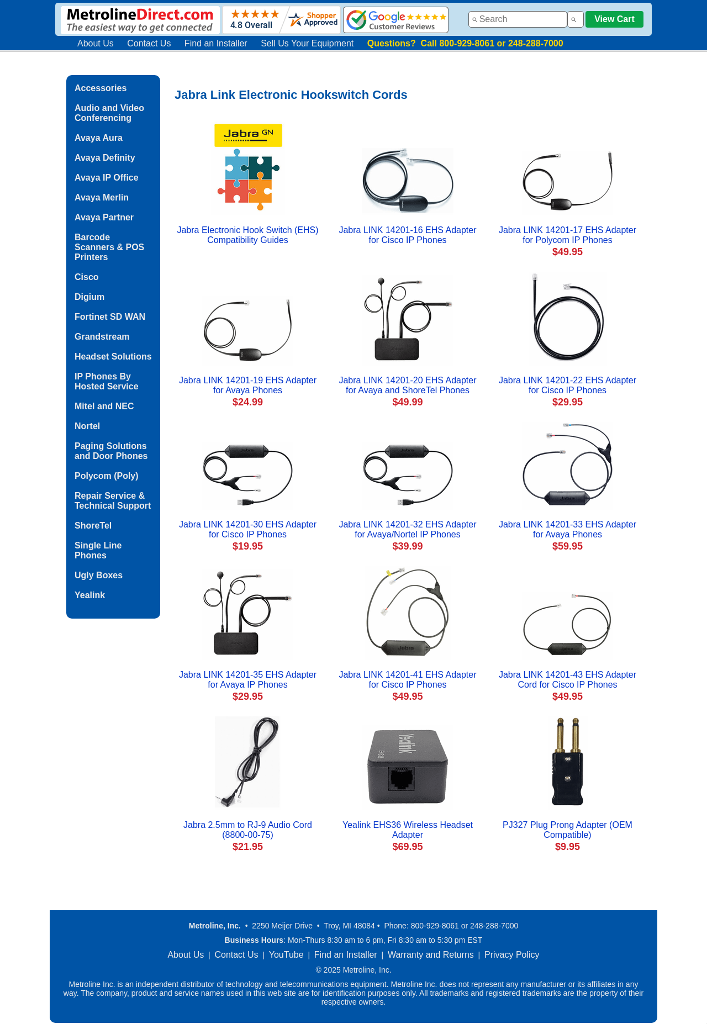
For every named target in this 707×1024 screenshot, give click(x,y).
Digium (89, 297)
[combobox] (517, 19)
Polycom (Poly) (107, 476)
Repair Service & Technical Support (113, 500)
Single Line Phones (98, 550)
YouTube (286, 954)
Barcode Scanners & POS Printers (109, 247)
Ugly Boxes (99, 575)
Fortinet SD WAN (110, 316)
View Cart (614, 19)
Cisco (87, 277)
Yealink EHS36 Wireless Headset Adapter (407, 830)
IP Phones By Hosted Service (107, 381)
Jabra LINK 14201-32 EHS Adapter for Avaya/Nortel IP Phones (407, 529)
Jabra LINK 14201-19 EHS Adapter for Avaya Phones (247, 385)
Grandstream (102, 336)
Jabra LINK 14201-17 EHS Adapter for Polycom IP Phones (567, 235)
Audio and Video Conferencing (109, 113)
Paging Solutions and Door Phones (111, 451)
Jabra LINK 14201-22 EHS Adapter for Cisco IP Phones (567, 385)
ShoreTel (93, 525)
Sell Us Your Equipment (307, 43)
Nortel (87, 426)
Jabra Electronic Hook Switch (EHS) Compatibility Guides (247, 235)
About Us (95, 43)
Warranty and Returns (431, 954)
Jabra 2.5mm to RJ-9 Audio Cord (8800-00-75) (247, 830)
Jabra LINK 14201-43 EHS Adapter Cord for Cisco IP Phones (567, 679)
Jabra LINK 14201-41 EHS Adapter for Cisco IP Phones (407, 679)
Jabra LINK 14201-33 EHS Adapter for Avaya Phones (567, 529)
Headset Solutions (113, 356)
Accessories (100, 88)
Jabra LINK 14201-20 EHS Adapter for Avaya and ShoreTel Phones (407, 385)
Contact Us (149, 43)
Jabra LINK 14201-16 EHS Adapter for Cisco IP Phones (407, 235)
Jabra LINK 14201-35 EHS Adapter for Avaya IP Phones (247, 679)
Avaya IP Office (107, 177)
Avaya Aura (99, 137)
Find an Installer (215, 43)
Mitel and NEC (104, 406)
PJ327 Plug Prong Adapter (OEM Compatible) (567, 830)
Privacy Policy (512, 954)
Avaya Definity (105, 157)
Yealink (90, 595)
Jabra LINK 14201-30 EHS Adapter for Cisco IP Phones (247, 529)
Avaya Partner (104, 217)
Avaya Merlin (102, 197)
